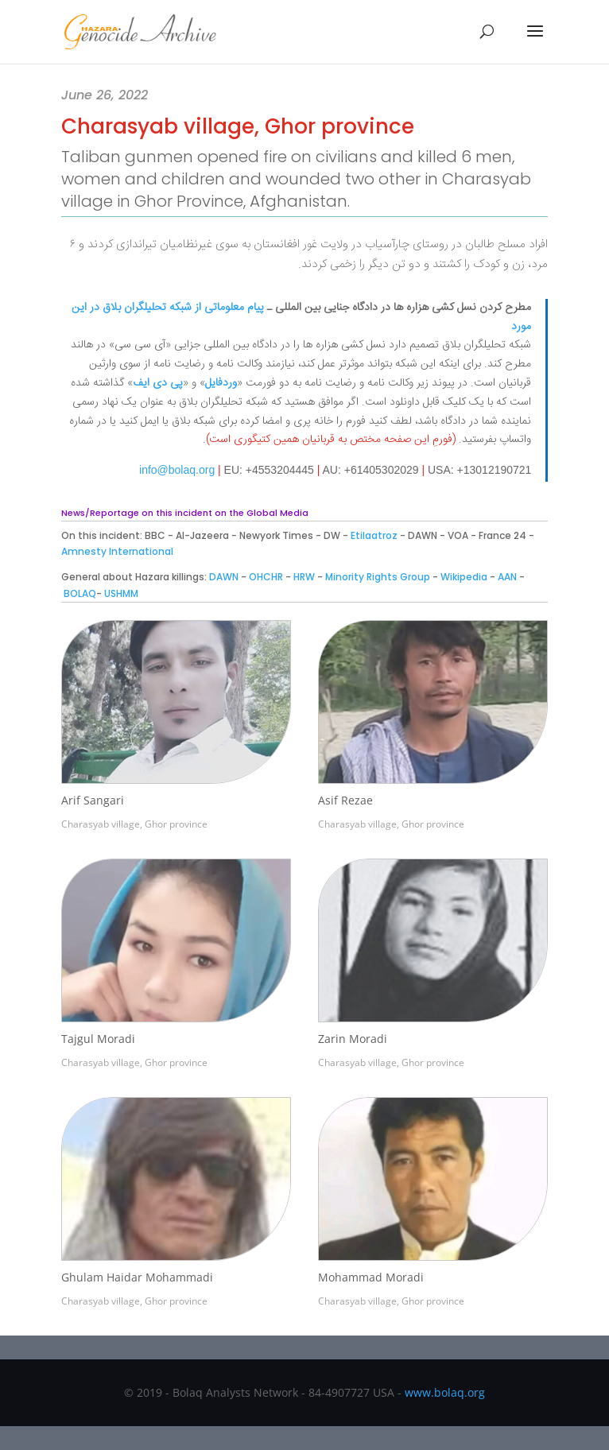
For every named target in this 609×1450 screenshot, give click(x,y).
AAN (507, 576)
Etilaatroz (374, 535)
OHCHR (266, 576)
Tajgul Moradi (98, 1038)
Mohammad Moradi (371, 1277)
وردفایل (221, 383)
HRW (304, 576)
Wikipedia (463, 576)
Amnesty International (117, 551)
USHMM (120, 593)
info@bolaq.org (177, 469)
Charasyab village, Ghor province (134, 824)
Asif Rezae (345, 800)
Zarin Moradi (352, 1038)
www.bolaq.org (445, 1392)
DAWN (224, 576)
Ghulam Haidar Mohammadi (137, 1277)
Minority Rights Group (377, 576)
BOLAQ (80, 593)
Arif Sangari (92, 800)
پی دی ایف (158, 383)
